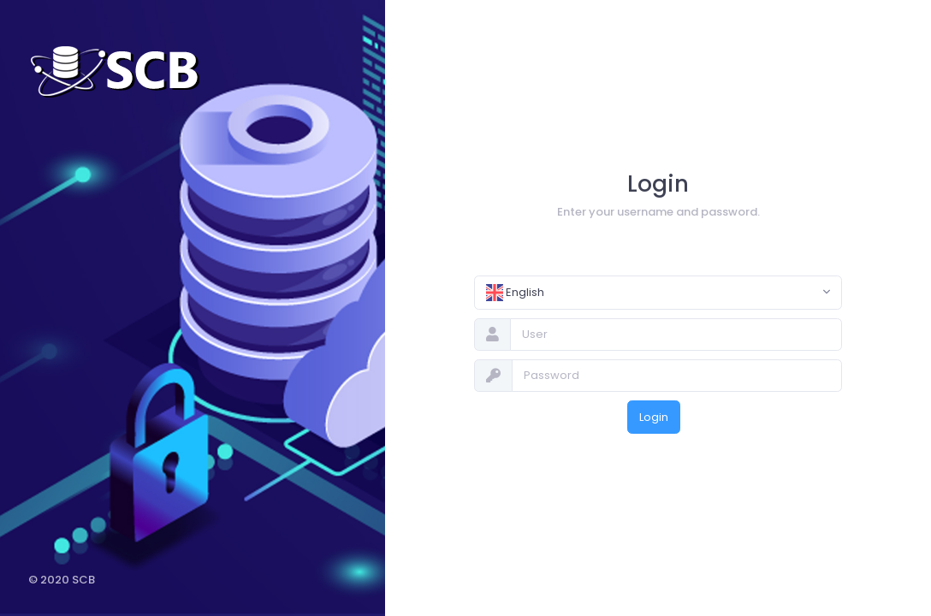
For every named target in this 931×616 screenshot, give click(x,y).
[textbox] (646, 292)
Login (653, 417)
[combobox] (658, 292)
